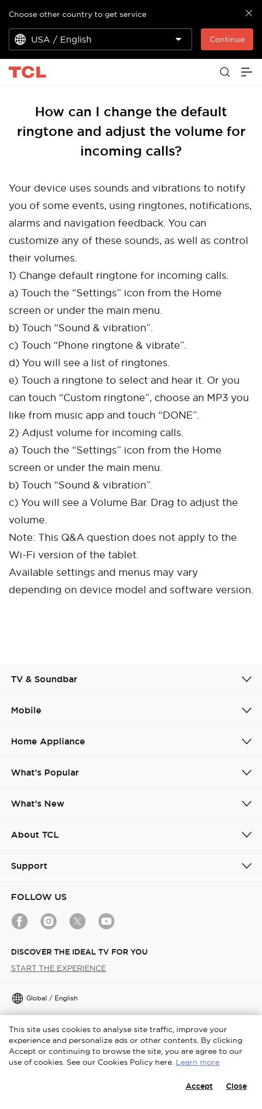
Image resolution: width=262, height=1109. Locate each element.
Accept (199, 1086)
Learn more (197, 1062)
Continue (227, 39)
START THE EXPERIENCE (58, 968)
